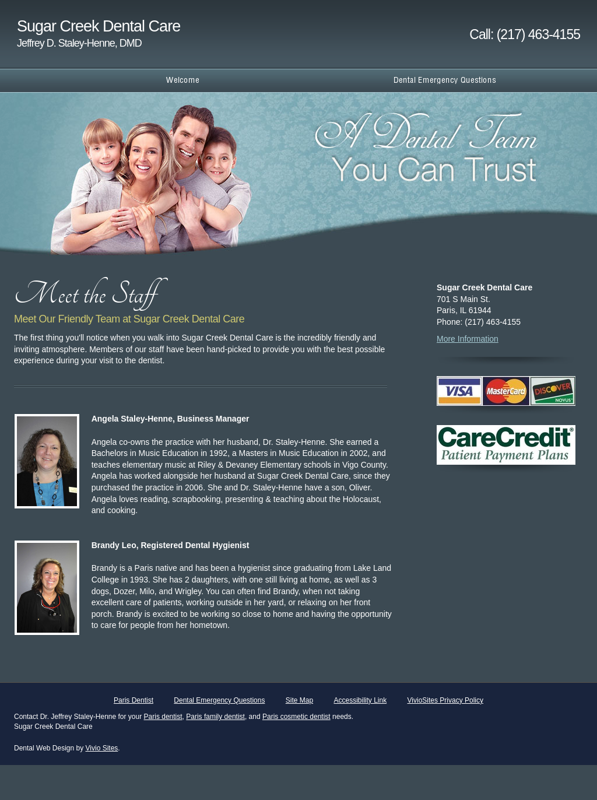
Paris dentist (163, 717)
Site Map (299, 700)
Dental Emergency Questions (219, 700)
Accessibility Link (360, 700)
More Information (467, 338)
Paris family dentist (215, 717)
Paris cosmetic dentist (296, 717)
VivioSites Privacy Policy (446, 700)
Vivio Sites (102, 748)
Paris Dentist (133, 700)
